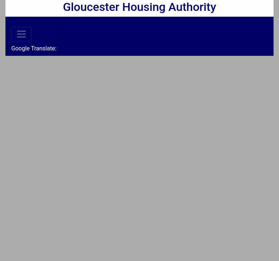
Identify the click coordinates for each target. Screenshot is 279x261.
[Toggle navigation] (21, 34)
